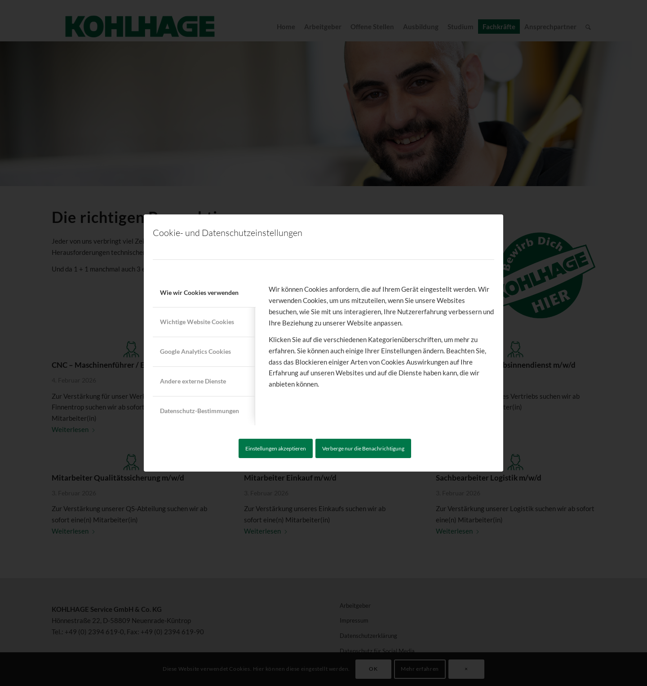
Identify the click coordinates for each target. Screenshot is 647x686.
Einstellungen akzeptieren (275, 448)
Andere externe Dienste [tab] (193, 381)
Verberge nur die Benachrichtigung (363, 448)
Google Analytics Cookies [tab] (195, 351)
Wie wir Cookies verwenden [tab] (199, 292)
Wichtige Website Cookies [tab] (197, 321)
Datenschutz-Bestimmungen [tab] (199, 410)
